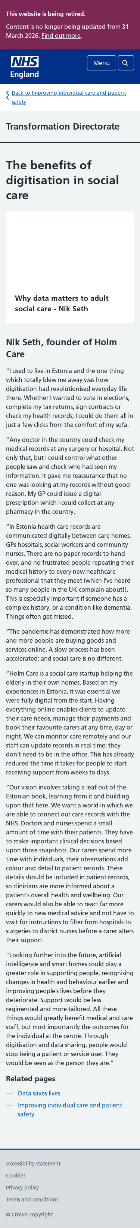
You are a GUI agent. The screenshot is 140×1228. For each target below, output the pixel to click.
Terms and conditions (32, 1199)
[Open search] (126, 62)
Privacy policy (22, 1187)
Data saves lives (39, 1093)
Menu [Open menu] (101, 63)
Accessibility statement (33, 1163)
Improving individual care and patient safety (70, 1109)
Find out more (61, 35)
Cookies (15, 1175)
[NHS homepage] (25, 66)
